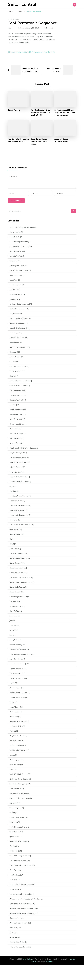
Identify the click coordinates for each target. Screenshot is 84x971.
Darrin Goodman (15, 410)
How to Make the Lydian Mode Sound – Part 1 (17, 141)
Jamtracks (13, 626)
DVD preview (14, 429)
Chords (12, 362)
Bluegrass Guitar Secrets (19, 319)
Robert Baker (14, 765)
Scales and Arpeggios (17, 784)
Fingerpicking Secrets (17, 510)
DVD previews (15, 439)
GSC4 (11, 544)
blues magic (14, 333)
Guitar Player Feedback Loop (20, 582)
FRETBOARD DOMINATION (20, 525)
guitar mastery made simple (20, 578)
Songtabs (13, 822)
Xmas (11, 933)
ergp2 (11, 487)
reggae (12, 755)
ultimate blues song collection (21, 904)
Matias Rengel (15, 674)
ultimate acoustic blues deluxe (21, 894)
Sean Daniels (14, 789)
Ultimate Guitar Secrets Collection (23, 913)
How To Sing (14, 611)
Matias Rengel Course (18, 678)
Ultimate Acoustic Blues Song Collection (25, 899)
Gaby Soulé (14, 530)
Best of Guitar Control (18, 309)
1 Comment (48, 28)
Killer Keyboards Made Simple (21, 654)
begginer (13, 299)
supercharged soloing (17, 842)
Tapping (12, 846)
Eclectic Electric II (16, 467)
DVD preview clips (16, 434)
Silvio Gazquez (15, 808)
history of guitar (15, 606)
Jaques (12, 630)
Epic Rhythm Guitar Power (20, 482)
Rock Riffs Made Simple (18, 774)
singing (12, 813)
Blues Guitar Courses (17, 323)
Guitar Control (22, 4)
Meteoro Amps (15, 688)
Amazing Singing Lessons (19, 271)
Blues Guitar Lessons (17, 328)
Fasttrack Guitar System (19, 506)
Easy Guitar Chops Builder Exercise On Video (40, 141)
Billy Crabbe (14, 314)
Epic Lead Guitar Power (18, 477)
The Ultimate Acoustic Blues (21, 866)
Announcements (15, 285)
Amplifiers (13, 280)
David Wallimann (16, 415)
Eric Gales (13, 491)
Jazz (10, 635)
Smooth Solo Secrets (17, 818)
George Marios (15, 534)
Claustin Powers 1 (16, 395)
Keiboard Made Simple (18, 650)
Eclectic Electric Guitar (18, 463)
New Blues (13, 717)
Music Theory (14, 707)
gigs (11, 539)
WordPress (49, 962)
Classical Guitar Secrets (18, 386)
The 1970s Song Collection (20, 856)
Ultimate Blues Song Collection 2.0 (23, 909)
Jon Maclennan (15, 645)
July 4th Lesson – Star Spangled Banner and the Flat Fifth (40, 112)
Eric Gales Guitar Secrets (19, 496)
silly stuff (13, 803)
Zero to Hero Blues (17, 942)
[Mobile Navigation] (74, 5)
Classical (12, 376)
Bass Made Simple (16, 295)
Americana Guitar (16, 275)
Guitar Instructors (16, 568)
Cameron (13, 352)
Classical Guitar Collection (19, 381)
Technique (13, 851)
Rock (11, 770)
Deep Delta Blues (16, 419)
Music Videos (14, 712)
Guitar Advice (14, 549)
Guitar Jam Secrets (16, 573)
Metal (11, 683)
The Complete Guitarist (18, 861)
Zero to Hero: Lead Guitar (19, 947)
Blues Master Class (17, 338)
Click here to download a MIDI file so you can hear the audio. (31, 52)
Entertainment (15, 472)
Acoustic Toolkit (15, 256)
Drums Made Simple (17, 424)
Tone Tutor (14, 870)
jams (11, 621)
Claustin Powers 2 (16, 400)
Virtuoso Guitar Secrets (18, 923)
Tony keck (13, 880)
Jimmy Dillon (14, 640)
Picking (12, 731)
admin (10, 28)
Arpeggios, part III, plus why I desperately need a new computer (64, 112)
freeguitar (13, 520)
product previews (16, 746)
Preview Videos (15, 741)
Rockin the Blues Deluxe (19, 779)
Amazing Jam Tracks (17, 266)
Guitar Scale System (17, 587)
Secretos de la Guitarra (18, 794)
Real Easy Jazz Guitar (17, 750)
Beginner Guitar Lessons (19, 304)
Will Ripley (13, 928)
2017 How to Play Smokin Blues (22, 227)
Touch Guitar (14, 890)
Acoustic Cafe (14, 237)
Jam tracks (13, 616)
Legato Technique (16, 669)
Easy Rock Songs (16, 453)
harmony (12, 602)
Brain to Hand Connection (19, 347)
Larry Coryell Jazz (16, 659)
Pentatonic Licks (15, 726)
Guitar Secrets (13, 19)
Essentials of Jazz (16, 501)
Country (12, 405)
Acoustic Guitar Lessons (18, 247)
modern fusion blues (17, 698)
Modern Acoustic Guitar (18, 693)
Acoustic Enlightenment (19, 242)
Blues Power (14, 343)
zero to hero (14, 937)
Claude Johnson (15, 391)
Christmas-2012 (15, 371)
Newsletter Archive (17, 722)
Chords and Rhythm (17, 367)
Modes (12, 702)
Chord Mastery (15, 357)
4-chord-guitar (15, 232)
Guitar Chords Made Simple (20, 558)
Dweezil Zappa (15, 443)
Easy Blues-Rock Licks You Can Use (23, 448)
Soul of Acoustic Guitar (18, 827)
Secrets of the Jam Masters (20, 798)
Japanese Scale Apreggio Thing (61, 140)
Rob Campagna (15, 760)
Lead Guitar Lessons (17, 664)
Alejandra (13, 261)
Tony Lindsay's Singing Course (21, 885)
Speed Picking (14, 110)
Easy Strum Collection (18, 458)
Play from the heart (17, 736)
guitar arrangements (17, 554)
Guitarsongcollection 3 (18, 597)
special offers (14, 837)
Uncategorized (15, 918)
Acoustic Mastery (16, 251)
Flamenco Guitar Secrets (19, 515)
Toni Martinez (14, 875)
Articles (12, 290)
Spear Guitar (14, 832)
